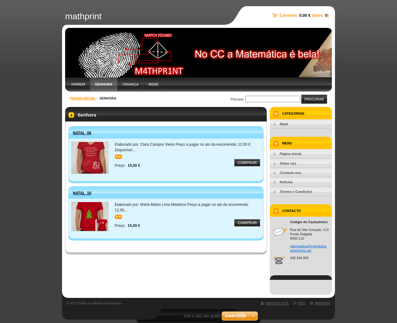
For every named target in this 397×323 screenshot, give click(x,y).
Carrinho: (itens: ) (304, 15)
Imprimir (322, 303)
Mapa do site (277, 303)
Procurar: (237, 99)
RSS (301, 303)
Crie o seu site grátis (202, 316)
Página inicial (83, 98)
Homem (78, 84)
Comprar (247, 163)
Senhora (104, 84)
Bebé (153, 84)
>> (118, 156)
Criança (131, 84)
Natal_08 (82, 133)
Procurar (314, 99)
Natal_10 (82, 193)
